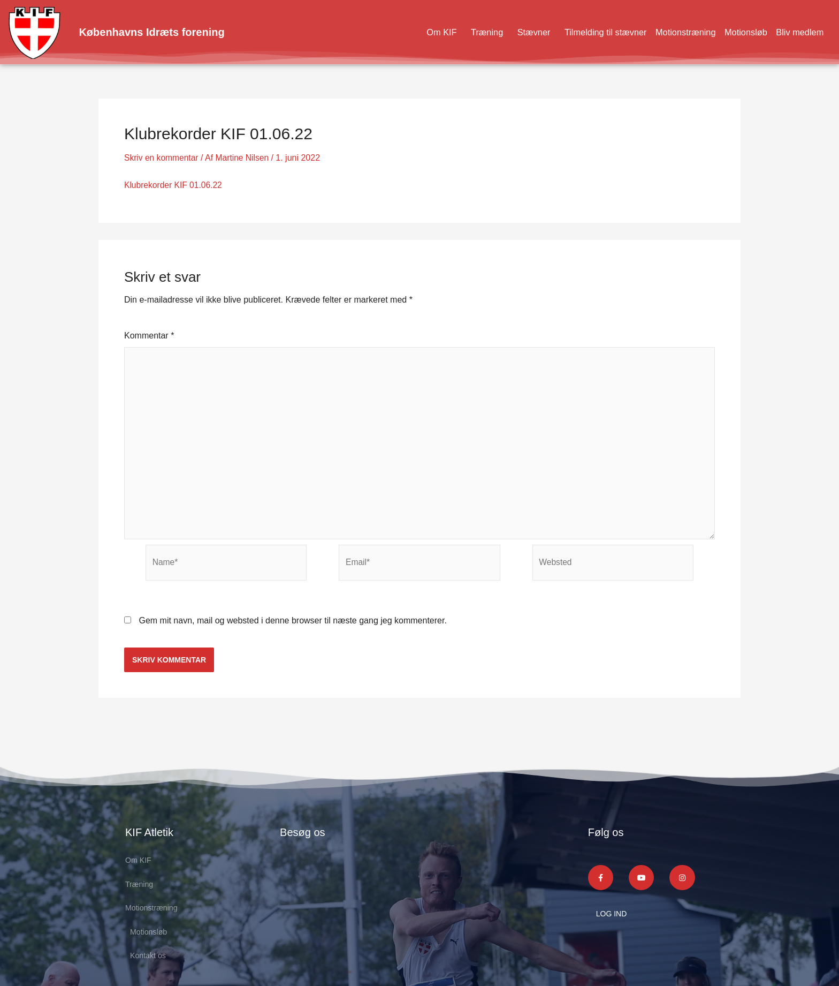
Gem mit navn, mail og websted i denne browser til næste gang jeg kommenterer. (292, 626)
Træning (465, 32)
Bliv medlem (798, 32)
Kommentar (149, 335)
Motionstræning (676, 32)
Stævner (514, 32)
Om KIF (418, 32)
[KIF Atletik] (412, 901)
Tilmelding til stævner (590, 32)
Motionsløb (740, 32)
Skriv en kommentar (162, 157)
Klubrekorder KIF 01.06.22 (174, 185)
